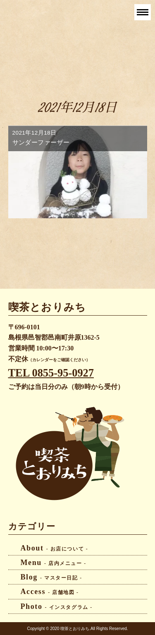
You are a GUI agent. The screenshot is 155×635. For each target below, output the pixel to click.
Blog (51, 577)
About (54, 548)
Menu (53, 562)
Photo (57, 606)
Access (50, 591)
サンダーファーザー (41, 142)
